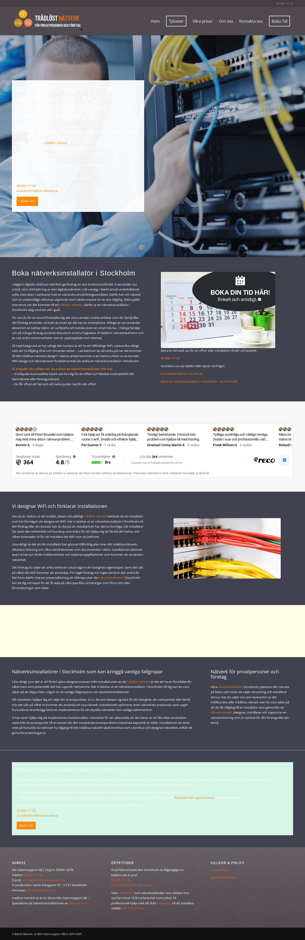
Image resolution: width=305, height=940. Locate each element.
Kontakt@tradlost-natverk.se (181, 373)
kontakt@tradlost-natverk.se (37, 191)
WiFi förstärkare (132, 908)
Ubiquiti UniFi (78, 903)
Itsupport (164, 903)
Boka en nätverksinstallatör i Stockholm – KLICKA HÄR (199, 381)
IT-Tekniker (126, 893)
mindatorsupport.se (40, 890)
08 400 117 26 (285, 3)
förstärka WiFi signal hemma (195, 797)
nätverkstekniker (111, 577)
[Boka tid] (27, 201)
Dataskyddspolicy (223, 877)
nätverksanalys (221, 712)
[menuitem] (155, 21)
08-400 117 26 (33, 875)
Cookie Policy (220, 870)
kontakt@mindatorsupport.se (43, 880)
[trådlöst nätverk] (227, 548)
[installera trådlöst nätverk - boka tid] (218, 310)
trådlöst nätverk (55, 143)
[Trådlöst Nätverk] (47, 21)
